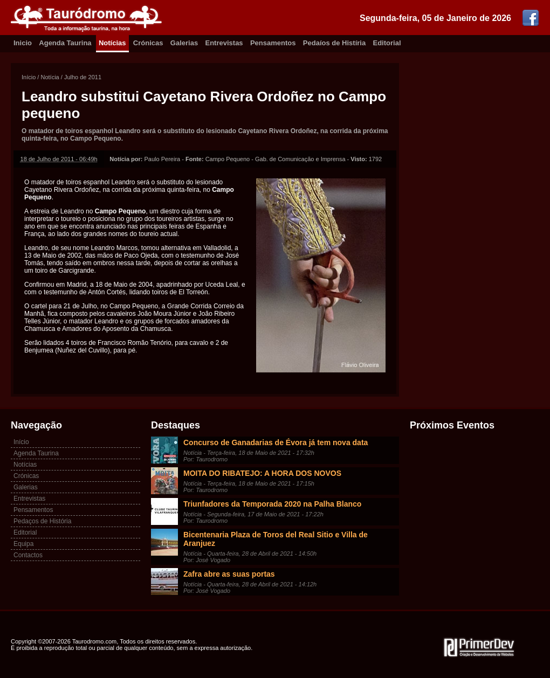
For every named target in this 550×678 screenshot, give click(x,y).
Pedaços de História (42, 521)
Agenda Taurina (65, 43)
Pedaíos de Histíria (334, 43)
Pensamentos (273, 43)
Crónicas (148, 43)
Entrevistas (224, 43)
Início (29, 77)
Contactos (28, 555)
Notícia (49, 77)
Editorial (387, 43)
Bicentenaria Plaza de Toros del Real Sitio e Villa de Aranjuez (275, 539)
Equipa (23, 544)
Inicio (22, 43)
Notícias (112, 43)
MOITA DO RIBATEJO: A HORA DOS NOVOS (262, 473)
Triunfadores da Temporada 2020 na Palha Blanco (272, 504)
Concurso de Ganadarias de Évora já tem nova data (275, 442)
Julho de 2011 (82, 77)
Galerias (184, 43)
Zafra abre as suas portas (229, 574)
